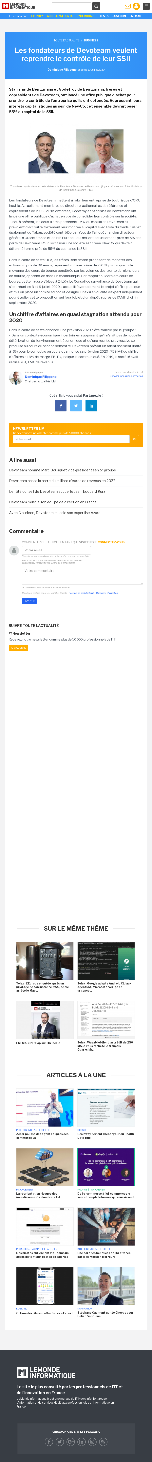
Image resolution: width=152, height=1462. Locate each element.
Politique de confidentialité (81, 593)
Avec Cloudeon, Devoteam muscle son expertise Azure (55, 513)
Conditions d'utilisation (107, 593)
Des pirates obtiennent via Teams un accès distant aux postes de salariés (42, 1254)
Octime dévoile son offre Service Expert (44, 1313)
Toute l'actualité (66, 40)
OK (135, 439)
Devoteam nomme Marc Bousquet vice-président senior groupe (62, 470)
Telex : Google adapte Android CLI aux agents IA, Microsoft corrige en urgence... (104, 987)
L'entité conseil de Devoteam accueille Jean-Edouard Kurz (57, 491)
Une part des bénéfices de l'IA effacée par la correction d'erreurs (104, 1254)
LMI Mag (135, 16)
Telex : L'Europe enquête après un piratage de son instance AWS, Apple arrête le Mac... (42, 987)
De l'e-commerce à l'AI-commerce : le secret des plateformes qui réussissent (105, 1195)
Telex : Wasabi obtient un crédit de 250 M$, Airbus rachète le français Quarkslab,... (105, 1046)
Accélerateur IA (60, 16)
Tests (104, 16)
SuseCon (119, 16)
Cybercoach (86, 16)
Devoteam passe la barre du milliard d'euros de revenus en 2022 (62, 481)
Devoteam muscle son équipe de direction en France (53, 502)
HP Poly (37, 16)
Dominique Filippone (41, 377)
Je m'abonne (18, 647)
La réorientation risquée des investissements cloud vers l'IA (38, 1195)
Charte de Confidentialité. (63, 563)
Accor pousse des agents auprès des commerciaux (42, 1135)
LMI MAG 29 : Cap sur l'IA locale (38, 1043)
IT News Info (83, 1398)
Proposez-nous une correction (126, 376)
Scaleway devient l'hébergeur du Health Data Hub (105, 1135)
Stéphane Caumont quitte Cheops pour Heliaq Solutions (105, 1314)
